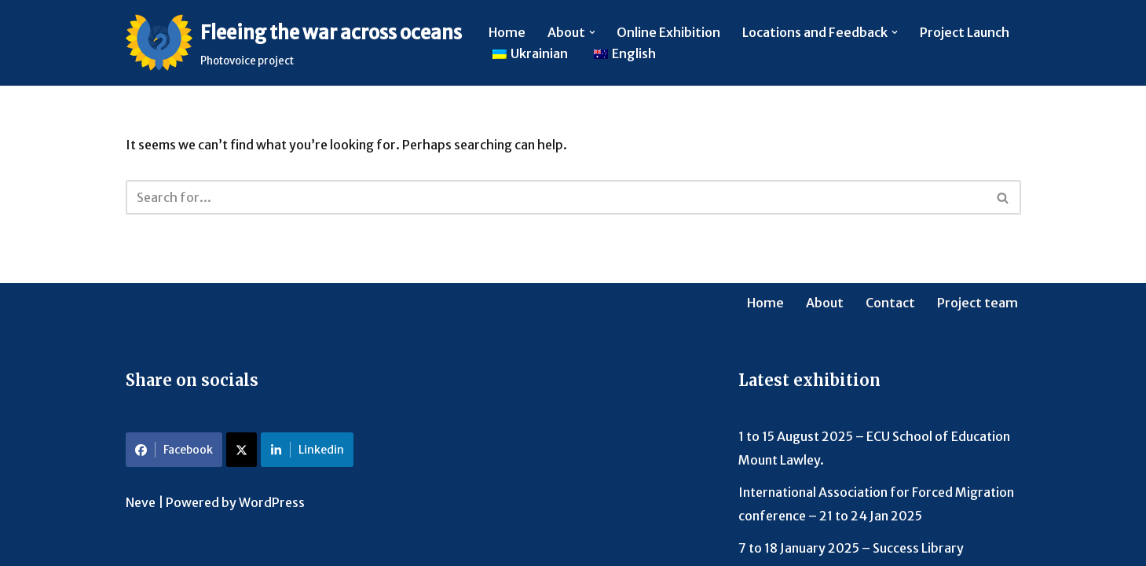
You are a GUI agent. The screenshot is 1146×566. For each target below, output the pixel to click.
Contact (890, 303)
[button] (592, 32)
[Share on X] (241, 449)
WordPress (272, 502)
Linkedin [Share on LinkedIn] (307, 450)
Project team (977, 303)
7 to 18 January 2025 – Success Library (851, 548)
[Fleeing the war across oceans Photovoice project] (294, 43)
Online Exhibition (669, 32)
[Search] (556, 197)
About (825, 303)
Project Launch (965, 32)
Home (507, 32)
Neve (141, 502)
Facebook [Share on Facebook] (174, 450)
